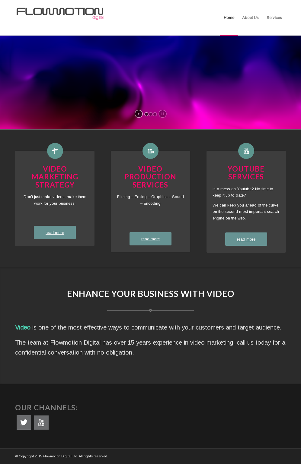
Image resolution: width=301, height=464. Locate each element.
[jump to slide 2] (151, 114)
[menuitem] (229, 17)
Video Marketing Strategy (54, 176)
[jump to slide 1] (146, 114)
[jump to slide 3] (155, 114)
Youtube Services (246, 172)
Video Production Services (150, 176)
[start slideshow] (139, 114)
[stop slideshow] (163, 114)
